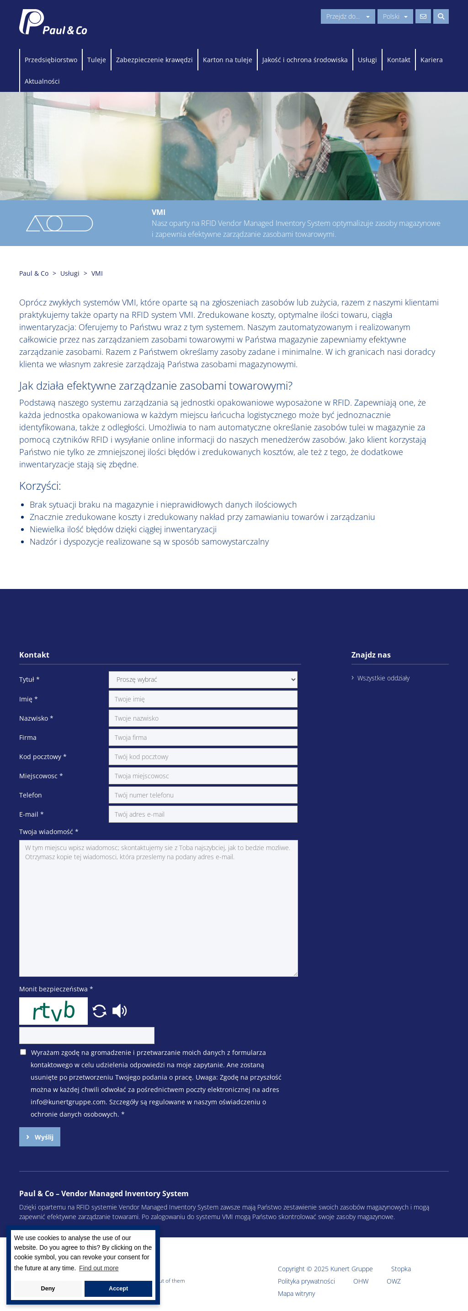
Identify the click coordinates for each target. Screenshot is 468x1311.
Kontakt (398, 59)
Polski (395, 16)
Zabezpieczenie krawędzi (154, 59)
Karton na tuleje (227, 59)
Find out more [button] (98, 1268)
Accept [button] (118, 1288)
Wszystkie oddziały (383, 678)
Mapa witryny (296, 1293)
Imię (28, 699)
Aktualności (42, 81)
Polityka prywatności (306, 1281)
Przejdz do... (348, 16)
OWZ (394, 1281)
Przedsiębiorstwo (51, 59)
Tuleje (96, 59)
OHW (360, 1281)
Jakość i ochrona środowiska (305, 59)
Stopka (401, 1268)
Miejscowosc (41, 775)
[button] (100, 1010)
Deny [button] (48, 1288)
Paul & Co (33, 273)
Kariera (431, 59)
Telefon (30, 795)
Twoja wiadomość (49, 831)
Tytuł (29, 679)
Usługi (367, 59)
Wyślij (43, 1137)
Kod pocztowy (43, 756)
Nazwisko (36, 718)
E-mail (31, 814)
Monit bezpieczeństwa (56, 989)
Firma (28, 737)
